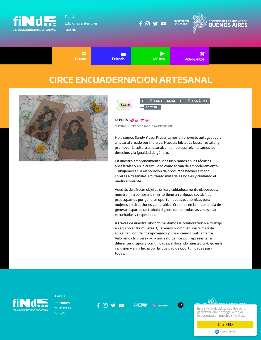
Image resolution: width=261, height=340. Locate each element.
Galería (70, 30)
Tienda (70, 16)
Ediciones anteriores (81, 23)
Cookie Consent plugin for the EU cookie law (225, 331)
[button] (63, 128)
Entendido (225, 324)
